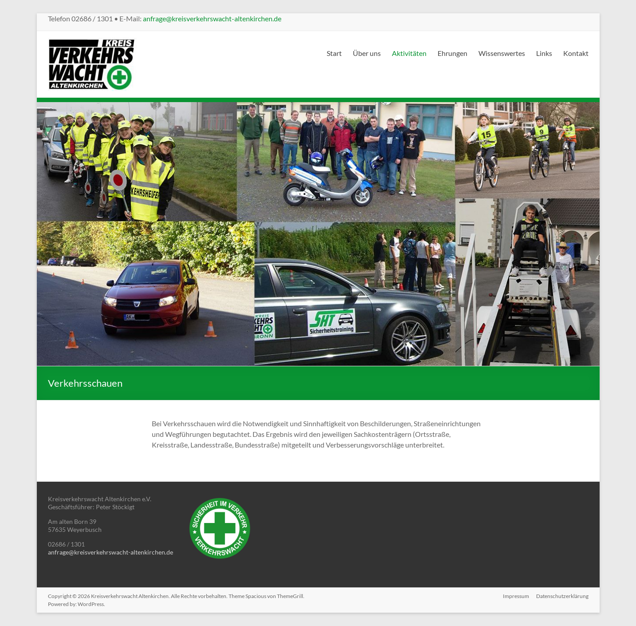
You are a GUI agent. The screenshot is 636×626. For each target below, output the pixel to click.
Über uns (367, 53)
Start (334, 53)
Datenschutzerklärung (562, 596)
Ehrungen (452, 53)
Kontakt (576, 53)
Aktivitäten (409, 53)
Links (544, 53)
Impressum (516, 596)
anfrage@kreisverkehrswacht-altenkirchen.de (212, 18)
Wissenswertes (501, 53)
